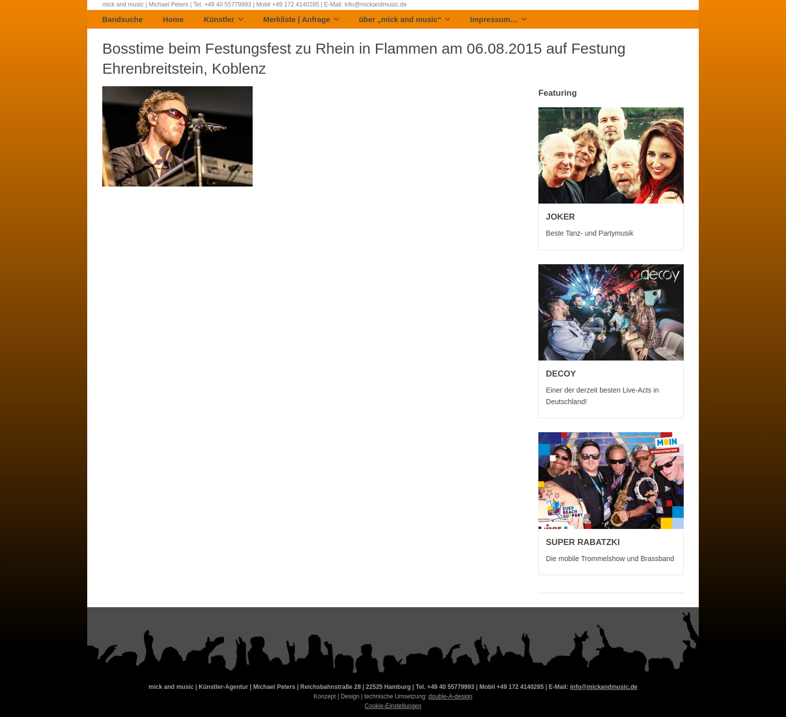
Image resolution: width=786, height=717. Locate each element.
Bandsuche (122, 20)
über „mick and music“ (404, 20)
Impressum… (498, 20)
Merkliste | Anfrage (301, 20)
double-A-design (450, 696)
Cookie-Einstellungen (392, 705)
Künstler (223, 20)
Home (173, 20)
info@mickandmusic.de (603, 686)
